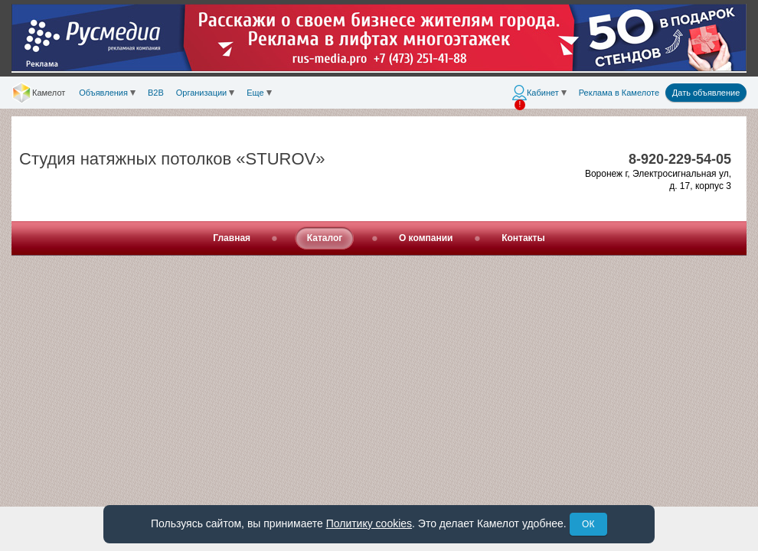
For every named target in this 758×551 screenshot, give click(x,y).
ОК (588, 524)
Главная (231, 238)
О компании (426, 238)
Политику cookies (369, 523)
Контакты (523, 238)
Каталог (325, 238)
